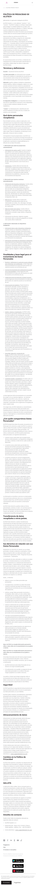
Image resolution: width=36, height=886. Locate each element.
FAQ (4, 847)
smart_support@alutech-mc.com (19, 754)
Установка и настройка (9, 850)
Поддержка (6, 845)
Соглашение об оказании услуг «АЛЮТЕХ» (12, 855)
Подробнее (17, 882)
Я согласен (6, 882)
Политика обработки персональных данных (13, 854)
